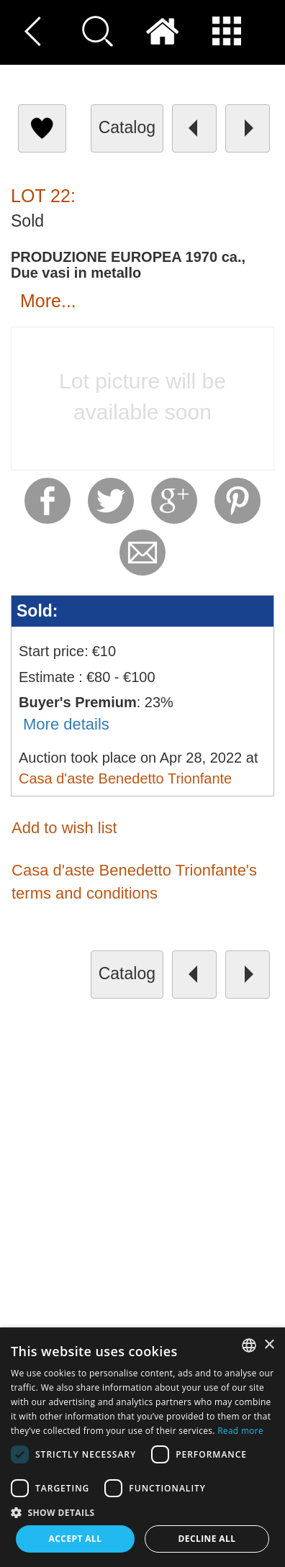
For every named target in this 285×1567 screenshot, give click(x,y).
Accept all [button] (75, 1538)
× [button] (268, 1345)
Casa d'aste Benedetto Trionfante (125, 778)
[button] (142, 1512)
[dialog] (142, 1447)
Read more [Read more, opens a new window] (240, 1431)
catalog (127, 127)
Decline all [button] (207, 1538)
